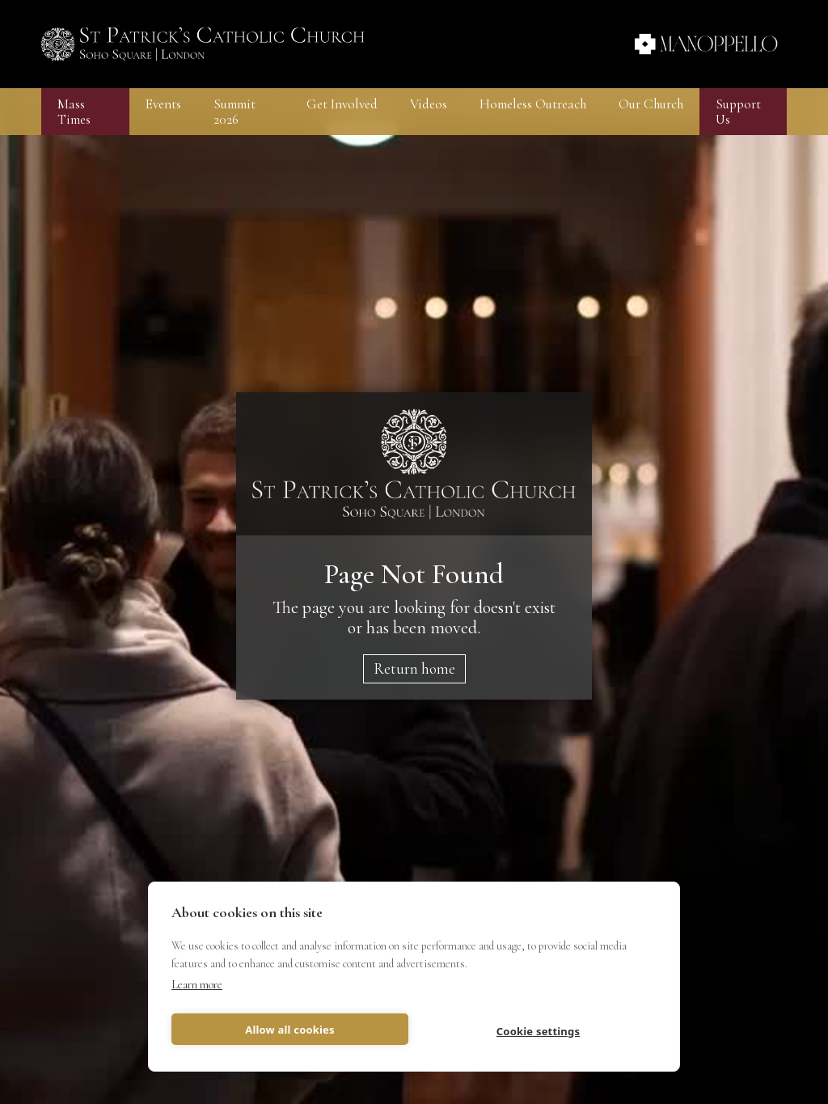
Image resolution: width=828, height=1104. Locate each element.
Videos (428, 103)
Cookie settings (538, 1031)
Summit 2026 (234, 111)
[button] (163, 104)
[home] (203, 44)
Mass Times (74, 111)
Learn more (196, 985)
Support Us (738, 111)
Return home (414, 668)
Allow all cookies (290, 1029)
